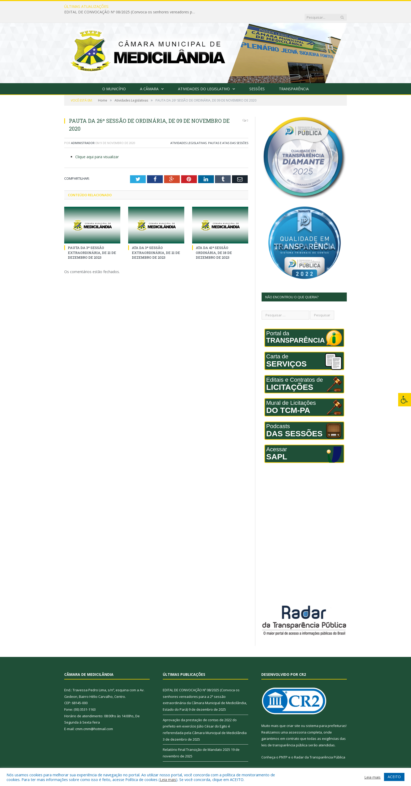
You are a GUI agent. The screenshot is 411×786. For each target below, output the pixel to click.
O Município (114, 78)
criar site (293, 715)
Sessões (257, 78)
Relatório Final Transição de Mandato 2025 (196, 738)
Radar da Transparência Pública (319, 746)
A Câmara (149, 78)
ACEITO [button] (394, 776)
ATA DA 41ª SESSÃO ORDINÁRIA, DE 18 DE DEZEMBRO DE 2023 (214, 242)
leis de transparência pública (284, 734)
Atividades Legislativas (188, 132)
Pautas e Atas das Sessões (228, 132)
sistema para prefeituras (326, 715)
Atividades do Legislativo (204, 78)
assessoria (297, 721)
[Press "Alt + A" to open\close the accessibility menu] (404, 399)
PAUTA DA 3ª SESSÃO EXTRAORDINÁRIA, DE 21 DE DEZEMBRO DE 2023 (92, 242)
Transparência (294, 78)
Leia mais (168, 779)
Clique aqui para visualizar (97, 146)
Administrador (83, 132)
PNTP (283, 746)
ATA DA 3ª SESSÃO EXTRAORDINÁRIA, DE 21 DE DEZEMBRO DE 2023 (156, 242)
